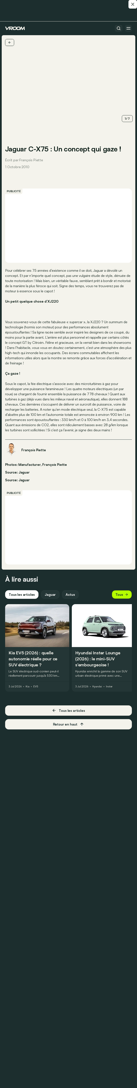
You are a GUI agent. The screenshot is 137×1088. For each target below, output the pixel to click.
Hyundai (97, 686)
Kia (27, 686)
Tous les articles (22, 594)
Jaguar (24, 480)
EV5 (35, 686)
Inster (109, 686)
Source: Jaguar (17, 472)
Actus (70, 594)
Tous (121, 594)
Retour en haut (68, 724)
